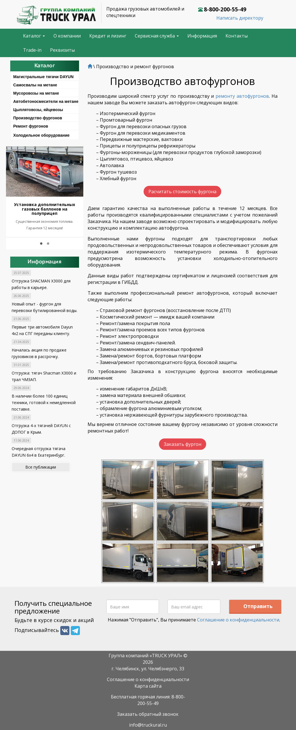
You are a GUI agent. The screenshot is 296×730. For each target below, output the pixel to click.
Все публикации (40, 467)
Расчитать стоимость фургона (182, 191)
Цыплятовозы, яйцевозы (38, 109)
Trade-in (32, 50)
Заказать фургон (182, 443)
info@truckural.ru (148, 722)
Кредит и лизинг (107, 36)
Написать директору (239, 18)
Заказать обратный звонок (148, 711)
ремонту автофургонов (242, 96)
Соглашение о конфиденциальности (238, 617)
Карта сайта (148, 683)
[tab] (44, 75)
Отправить (258, 603)
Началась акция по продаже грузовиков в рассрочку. (39, 353)
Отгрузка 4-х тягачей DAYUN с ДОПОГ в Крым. (41, 429)
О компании (67, 36)
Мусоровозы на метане (36, 93)
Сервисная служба (157, 36)
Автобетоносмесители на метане (45, 101)
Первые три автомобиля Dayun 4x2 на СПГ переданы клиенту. (42, 330)
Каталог (34, 36)
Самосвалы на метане (35, 85)
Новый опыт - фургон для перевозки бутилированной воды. (44, 307)
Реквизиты (62, 50)
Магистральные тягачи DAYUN (43, 76)
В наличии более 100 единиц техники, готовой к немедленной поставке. (44, 402)
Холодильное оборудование (41, 135)
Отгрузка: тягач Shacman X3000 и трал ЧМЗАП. (44, 376)
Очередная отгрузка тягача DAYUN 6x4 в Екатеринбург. (38, 452)
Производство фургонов (37, 118)
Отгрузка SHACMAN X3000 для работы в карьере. (41, 284)
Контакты (236, 36)
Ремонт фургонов (30, 126)
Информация (202, 36)
